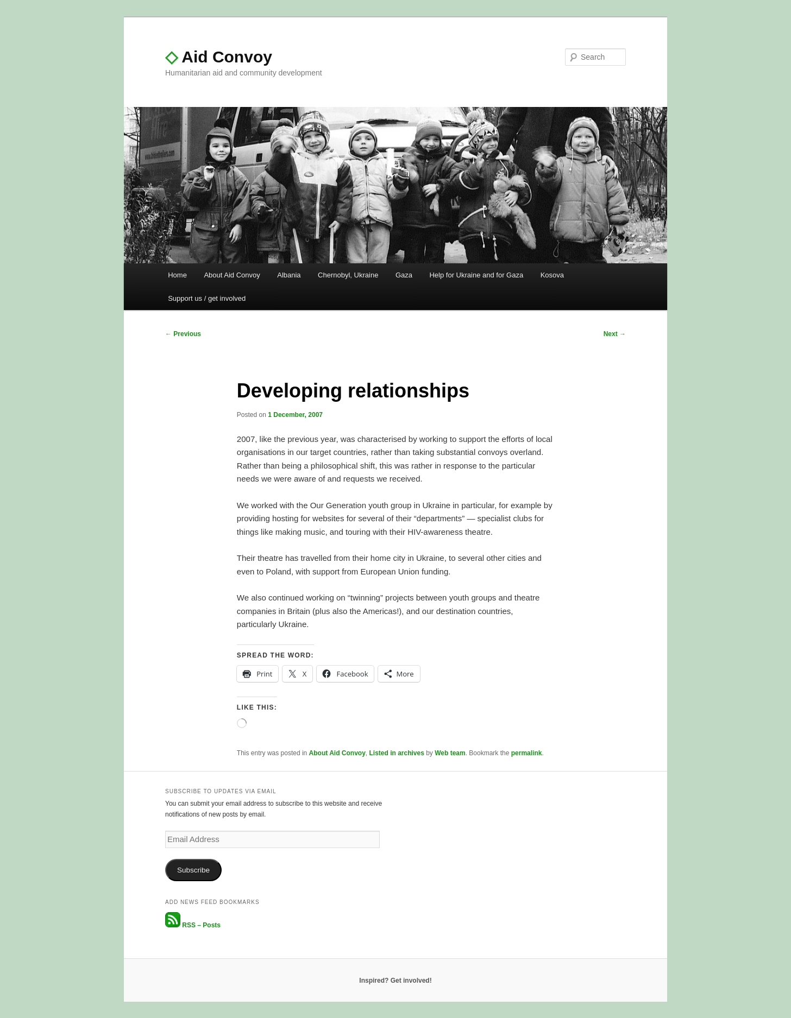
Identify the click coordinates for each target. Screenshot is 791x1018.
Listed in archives (396, 753)
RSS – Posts (193, 925)
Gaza (403, 275)
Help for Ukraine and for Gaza (476, 275)
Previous (183, 334)
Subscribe (193, 870)
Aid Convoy (218, 57)
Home (177, 275)
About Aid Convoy (232, 275)
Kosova (552, 275)
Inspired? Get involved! (395, 980)
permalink (526, 753)
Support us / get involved (207, 298)
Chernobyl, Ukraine (348, 275)
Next (615, 334)
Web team (450, 753)
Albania (288, 275)
